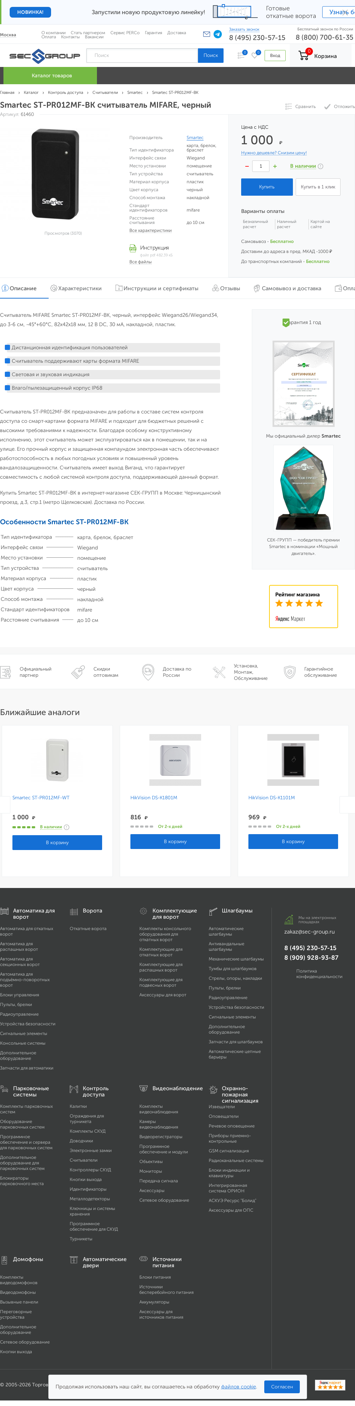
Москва (8, 34)
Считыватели (84, 1160)
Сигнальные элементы (23, 1033)
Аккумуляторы (154, 1302)
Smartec (195, 137)
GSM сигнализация (229, 1150)
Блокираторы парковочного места (22, 1180)
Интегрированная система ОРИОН (228, 1188)
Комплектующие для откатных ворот (161, 952)
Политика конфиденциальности (319, 973)
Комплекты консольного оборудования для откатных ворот (165, 934)
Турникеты (81, 1238)
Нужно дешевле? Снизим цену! (274, 152)
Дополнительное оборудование (18, 1055)
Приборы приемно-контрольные (230, 1138)
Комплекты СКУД (88, 1131)
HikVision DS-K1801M (153, 798)
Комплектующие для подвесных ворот (161, 982)
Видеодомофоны (18, 1292)
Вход (275, 55)
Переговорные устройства (16, 1314)
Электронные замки (91, 1150)
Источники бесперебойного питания (166, 1289)
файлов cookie (238, 1387)
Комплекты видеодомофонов (19, 1280)
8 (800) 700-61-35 (324, 37)
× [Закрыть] (345, 12)
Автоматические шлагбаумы (226, 931)
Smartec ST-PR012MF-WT (41, 798)
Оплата (48, 36)
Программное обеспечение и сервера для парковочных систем (26, 1142)
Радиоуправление (19, 1014)
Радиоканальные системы (236, 1160)
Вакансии (94, 36)
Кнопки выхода (86, 1179)
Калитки (78, 1106)
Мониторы (150, 1171)
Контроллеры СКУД (90, 1169)
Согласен (282, 1387)
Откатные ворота (88, 928)
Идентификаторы (88, 1189)
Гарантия (153, 32)
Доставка (176, 32)
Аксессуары (152, 1190)
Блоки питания (155, 1277)
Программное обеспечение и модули (163, 1149)
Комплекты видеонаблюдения (158, 1109)
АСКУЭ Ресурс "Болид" (232, 1200)
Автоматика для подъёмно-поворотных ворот (25, 979)
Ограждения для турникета (87, 1118)
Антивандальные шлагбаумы (226, 946)
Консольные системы (23, 1043)
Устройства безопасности (28, 1023)
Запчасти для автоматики (26, 1068)
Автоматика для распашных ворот (19, 946)
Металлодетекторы (90, 1198)
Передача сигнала (158, 1180)
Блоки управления (19, 994)
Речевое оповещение (232, 1126)
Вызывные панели (19, 1302)
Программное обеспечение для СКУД (94, 1226)
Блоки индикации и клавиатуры (229, 1173)
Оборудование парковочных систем (22, 1124)
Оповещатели (224, 1116)
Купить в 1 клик (318, 187)
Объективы (151, 1161)
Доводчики (81, 1140)
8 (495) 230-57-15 (257, 37)
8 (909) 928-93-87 (311, 957)
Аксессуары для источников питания (161, 1314)
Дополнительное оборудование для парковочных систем (22, 1163)
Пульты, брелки (16, 1004)
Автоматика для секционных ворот (20, 961)
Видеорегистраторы (161, 1136)
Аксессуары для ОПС (231, 1210)
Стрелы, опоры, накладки (235, 978)
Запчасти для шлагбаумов (236, 1041)
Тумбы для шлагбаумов (233, 968)
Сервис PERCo (125, 32)
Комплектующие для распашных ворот (161, 967)
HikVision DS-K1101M (270, 798)
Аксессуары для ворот (162, 994)
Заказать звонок (244, 29)
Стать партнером (88, 32)
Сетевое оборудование (164, 1200)
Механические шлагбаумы (236, 958)
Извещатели (222, 1106)
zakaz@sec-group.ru (309, 931)
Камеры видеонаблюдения (158, 1124)
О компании (53, 32)
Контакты (70, 36)
